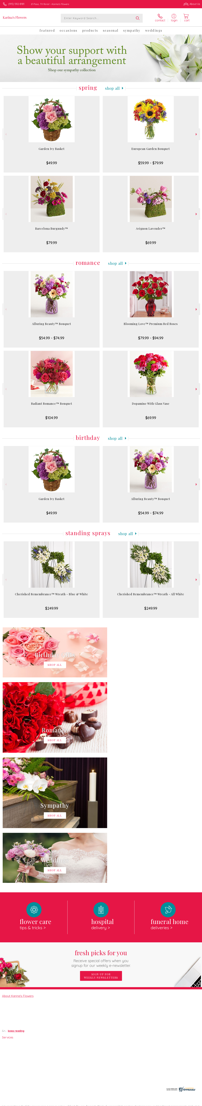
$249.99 (51, 608)
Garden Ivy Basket (52, 149)
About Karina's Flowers (18, 866)
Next (196, 134)
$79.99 (51, 242)
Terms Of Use (128, 1102)
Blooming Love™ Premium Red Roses (151, 324)
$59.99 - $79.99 (150, 162)
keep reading (16, 900)
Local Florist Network (169, 1102)
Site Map (188, 1102)
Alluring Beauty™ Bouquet (51, 324)
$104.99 (51, 417)
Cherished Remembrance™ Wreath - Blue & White (51, 594)
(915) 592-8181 (16, 4)
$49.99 (51, 162)
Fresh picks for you (101, 828)
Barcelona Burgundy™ (51, 228)
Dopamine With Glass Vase (150, 403)
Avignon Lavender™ (150, 228)
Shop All (112, 88)
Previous (5, 134)
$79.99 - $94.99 (150, 338)
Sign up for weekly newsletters (101, 845)
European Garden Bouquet (150, 149)
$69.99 (150, 242)
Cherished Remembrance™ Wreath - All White (150, 594)
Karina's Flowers (15, 17)
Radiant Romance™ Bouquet (51, 403)
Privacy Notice (146, 1102)
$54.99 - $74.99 (51, 338)
